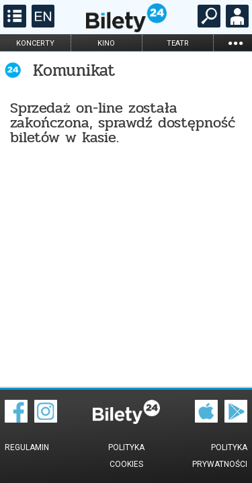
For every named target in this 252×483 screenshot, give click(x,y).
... (235, 42)
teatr (178, 43)
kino (106, 43)
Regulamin (27, 447)
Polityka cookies (126, 456)
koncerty (35, 43)
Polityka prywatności (219, 456)
